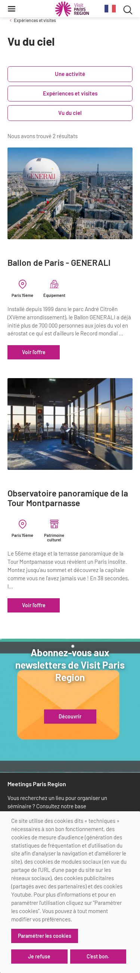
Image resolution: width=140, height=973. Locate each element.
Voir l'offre (34, 352)
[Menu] (12, 9)
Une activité (70, 73)
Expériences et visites (35, 20)
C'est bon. (98, 956)
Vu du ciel (70, 112)
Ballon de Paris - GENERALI (59, 262)
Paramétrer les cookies (44, 936)
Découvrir (70, 716)
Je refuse (39, 956)
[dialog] (70, 892)
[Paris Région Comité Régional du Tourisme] (72, 8)
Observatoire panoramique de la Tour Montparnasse (67, 498)
